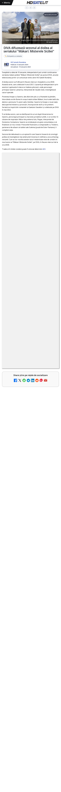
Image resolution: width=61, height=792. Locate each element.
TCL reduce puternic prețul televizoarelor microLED (21, 379)
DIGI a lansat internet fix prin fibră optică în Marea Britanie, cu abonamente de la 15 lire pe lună (24, 361)
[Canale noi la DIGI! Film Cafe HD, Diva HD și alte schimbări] (52, 312)
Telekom (45, 736)
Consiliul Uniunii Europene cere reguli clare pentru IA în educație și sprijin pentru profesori (30, 504)
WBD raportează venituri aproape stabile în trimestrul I (24, 396)
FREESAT (11, 736)
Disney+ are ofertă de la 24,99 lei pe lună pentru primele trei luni (25, 343)
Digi (4, 736)
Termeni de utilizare (30, 760)
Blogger (47, 777)
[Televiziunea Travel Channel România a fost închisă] (52, 329)
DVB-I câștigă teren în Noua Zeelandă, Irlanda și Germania (26, 413)
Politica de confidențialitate (30, 766)
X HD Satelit (30, 710)
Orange (37, 736)
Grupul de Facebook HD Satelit (30, 685)
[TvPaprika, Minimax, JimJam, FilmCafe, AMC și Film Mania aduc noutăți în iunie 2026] (30, 483)
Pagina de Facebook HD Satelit (30, 679)
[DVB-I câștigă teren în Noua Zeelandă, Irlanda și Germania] (52, 417)
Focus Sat (20, 736)
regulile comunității (36, 214)
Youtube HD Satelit (30, 698)
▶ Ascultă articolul (51, 15)
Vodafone (7, 740)
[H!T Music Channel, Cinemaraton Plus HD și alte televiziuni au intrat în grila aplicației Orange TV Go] (52, 434)
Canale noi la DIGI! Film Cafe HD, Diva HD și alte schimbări (26, 309)
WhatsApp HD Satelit (30, 691)
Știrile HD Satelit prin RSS (30, 723)
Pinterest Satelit (30, 716)
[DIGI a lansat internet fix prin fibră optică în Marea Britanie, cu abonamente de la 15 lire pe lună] (52, 363)
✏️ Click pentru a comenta (13, 56)
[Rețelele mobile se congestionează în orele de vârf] (30, 562)
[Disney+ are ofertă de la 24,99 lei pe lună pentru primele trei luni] (52, 346)
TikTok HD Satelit (30, 704)
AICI (43, 149)
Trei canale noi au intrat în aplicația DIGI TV (25, 291)
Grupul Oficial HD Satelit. (43, 220)
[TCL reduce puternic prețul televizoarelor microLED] (52, 382)
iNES (14, 740)
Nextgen (29, 736)
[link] (30, 276)
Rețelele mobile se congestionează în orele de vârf (29, 544)
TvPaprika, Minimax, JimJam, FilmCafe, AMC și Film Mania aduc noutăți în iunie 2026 (29, 463)
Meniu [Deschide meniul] (6, 2)
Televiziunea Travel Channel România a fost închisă (27, 326)
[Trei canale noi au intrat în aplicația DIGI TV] (52, 295)
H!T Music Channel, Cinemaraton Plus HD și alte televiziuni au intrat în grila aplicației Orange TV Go (26, 431)
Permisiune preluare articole (30, 753)
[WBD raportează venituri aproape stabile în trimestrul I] (52, 399)
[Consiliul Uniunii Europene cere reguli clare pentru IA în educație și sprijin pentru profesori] (30, 524)
